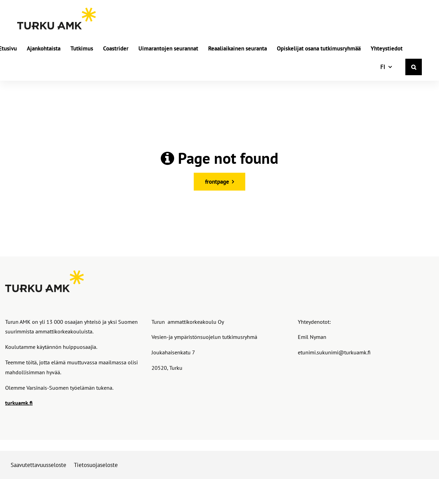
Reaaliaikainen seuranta (237, 49)
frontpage (217, 181)
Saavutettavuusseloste (38, 465)
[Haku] (413, 67)
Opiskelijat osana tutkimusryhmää (319, 49)
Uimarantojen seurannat (168, 49)
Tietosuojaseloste (96, 465)
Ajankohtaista (43, 49)
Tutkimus (81, 49)
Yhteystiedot (387, 49)
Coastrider (115, 49)
